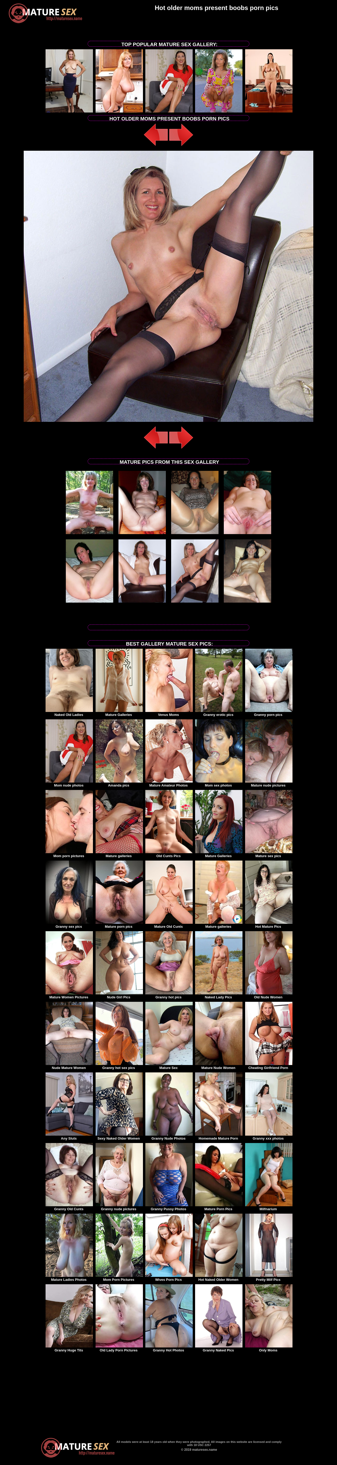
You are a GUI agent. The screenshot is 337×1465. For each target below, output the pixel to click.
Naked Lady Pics (218, 995)
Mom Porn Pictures (119, 1278)
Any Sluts (69, 1136)
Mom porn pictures (69, 854)
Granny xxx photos (269, 1136)
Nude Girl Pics (119, 995)
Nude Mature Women (69, 1066)
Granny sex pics (69, 925)
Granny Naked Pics (218, 1348)
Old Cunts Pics (169, 854)
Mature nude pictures (269, 783)
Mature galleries (119, 854)
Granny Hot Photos (169, 1348)
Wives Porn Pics (169, 1278)
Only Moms (269, 1348)
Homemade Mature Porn (218, 1136)
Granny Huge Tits (69, 1348)
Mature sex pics (269, 854)
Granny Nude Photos (169, 1136)
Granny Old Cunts (69, 1207)
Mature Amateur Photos (169, 783)
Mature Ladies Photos (69, 1278)
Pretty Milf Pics (269, 1278)
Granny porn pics (269, 713)
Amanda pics (119, 783)
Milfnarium (269, 1207)
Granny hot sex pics (119, 1066)
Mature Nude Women (218, 1066)
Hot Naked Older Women (218, 1278)
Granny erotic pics (218, 713)
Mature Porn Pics (218, 1207)
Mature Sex (169, 1066)
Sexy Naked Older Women (119, 1136)
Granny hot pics (169, 995)
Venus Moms (169, 713)
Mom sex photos (218, 783)
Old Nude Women (269, 995)
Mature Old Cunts (169, 925)
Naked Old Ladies (69, 713)
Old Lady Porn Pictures (119, 1348)
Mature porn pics (119, 925)
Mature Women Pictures (69, 995)
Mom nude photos (69, 783)
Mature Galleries (119, 713)
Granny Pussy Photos (169, 1207)
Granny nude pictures (119, 1207)
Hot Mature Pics (269, 925)
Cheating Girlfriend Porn (269, 1066)
